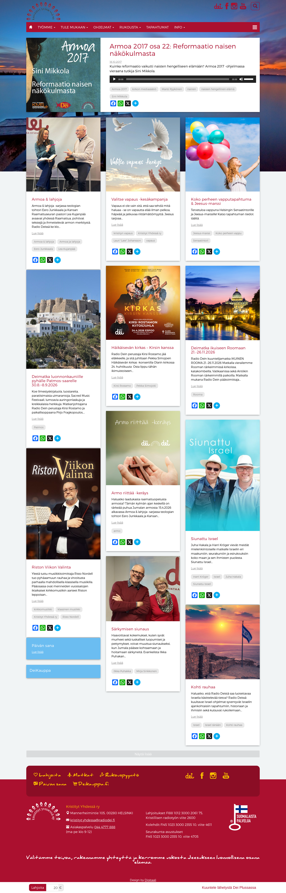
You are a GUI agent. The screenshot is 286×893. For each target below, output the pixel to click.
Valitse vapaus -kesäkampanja (139, 199)
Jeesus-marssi (201, 233)
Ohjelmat (103, 27)
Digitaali (150, 880)
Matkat (80, 775)
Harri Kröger (200, 576)
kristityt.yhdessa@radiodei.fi (92, 820)
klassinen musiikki (69, 609)
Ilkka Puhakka (122, 671)
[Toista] (114, 79)
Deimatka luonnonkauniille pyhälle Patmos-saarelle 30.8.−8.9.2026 (57, 380)
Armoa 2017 (119, 89)
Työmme (46, 27)
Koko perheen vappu (228, 233)
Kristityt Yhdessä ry (149, 233)
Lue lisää (37, 233)
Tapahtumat (157, 27)
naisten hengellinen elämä (217, 89)
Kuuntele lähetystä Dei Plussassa (229, 888)
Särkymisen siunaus (130, 629)
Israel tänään (213, 724)
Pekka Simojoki (146, 385)
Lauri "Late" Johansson (127, 240)
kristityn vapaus (123, 233)
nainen (191, 89)
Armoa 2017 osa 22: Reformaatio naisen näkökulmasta (173, 49)
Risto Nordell (71, 616)
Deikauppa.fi (91, 784)
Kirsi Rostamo (122, 385)
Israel (217, 576)
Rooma (197, 394)
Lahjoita (37, 887)
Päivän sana (50, 784)
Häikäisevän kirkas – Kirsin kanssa (142, 347)
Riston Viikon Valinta (51, 567)
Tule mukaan (74, 27)
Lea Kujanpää (66, 248)
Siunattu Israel (204, 538)
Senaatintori (200, 240)
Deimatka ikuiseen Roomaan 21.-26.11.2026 (218, 349)
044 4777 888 (104, 827)
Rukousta (130, 27)
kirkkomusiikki (43, 609)
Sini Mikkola (119, 96)
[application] (183, 79)
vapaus (150, 240)
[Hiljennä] (241, 79)
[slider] (177, 79)
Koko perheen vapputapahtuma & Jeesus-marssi (221, 201)
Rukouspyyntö (119, 775)
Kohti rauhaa (203, 687)
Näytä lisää (143, 754)
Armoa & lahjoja (47, 199)
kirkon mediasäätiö (144, 89)
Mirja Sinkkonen (146, 671)
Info (179, 27)
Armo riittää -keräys (129, 492)
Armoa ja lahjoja (69, 241)
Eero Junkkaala (43, 248)
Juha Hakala (233, 576)
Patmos (38, 427)
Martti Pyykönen (172, 89)
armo (117, 530)
